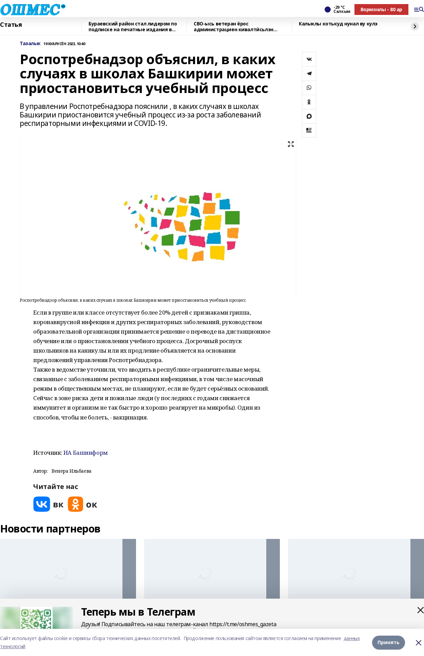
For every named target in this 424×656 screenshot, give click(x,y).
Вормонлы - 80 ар (381, 9)
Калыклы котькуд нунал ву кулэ (338, 24)
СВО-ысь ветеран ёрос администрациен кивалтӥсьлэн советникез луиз (233, 26)
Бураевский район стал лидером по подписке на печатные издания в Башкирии (133, 26)
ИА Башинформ (85, 452)
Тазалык (30, 43)
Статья (11, 25)
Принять (389, 642)
